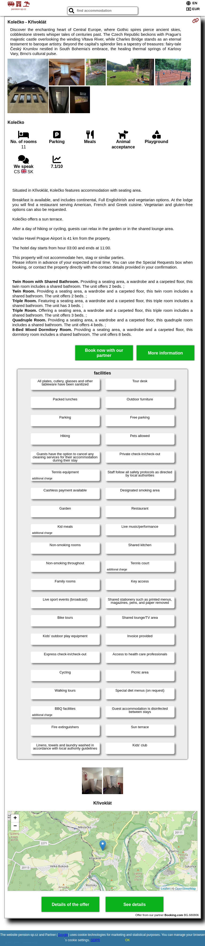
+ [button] (15, 818)
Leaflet (165, 888)
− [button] (15, 826)
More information (165, 353)
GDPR (95, 940)
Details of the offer (70, 904)
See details (134, 904)
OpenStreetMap (185, 888)
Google (63, 935)
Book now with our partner (104, 353)
